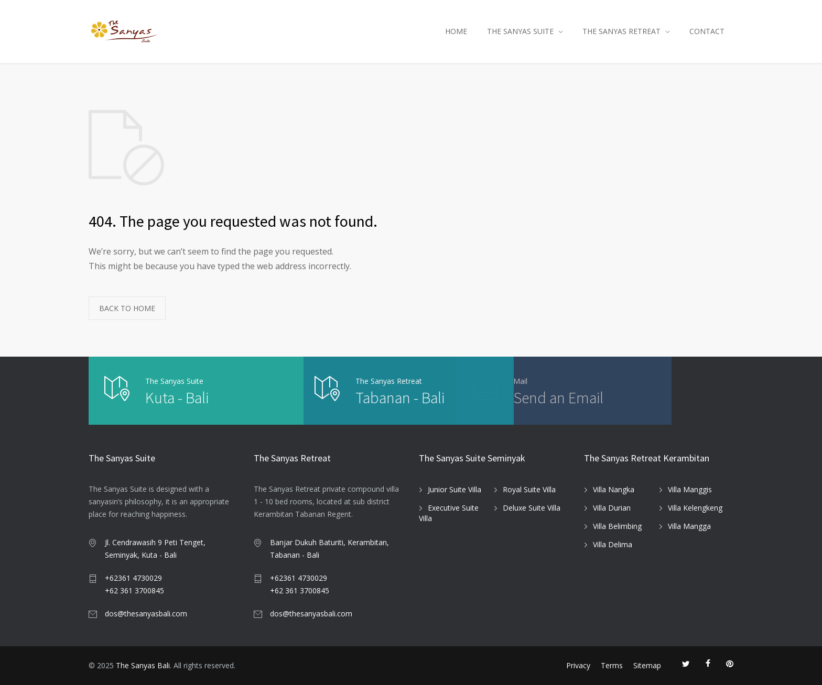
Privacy (578, 665)
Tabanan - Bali (332, 397)
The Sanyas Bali (143, 665)
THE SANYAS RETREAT (621, 31)
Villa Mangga (689, 526)
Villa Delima (612, 544)
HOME (456, 31)
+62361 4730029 (133, 578)
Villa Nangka (613, 489)
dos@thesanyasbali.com (146, 613)
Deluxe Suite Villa (531, 508)
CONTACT (706, 31)
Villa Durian (612, 508)
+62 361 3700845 (134, 590)
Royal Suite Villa (529, 489)
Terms (612, 665)
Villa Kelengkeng (695, 508)
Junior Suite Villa (454, 489)
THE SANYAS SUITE (520, 31)
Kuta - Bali (177, 397)
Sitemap (647, 665)
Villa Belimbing (617, 526)
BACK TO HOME (127, 308)
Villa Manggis (690, 489)
